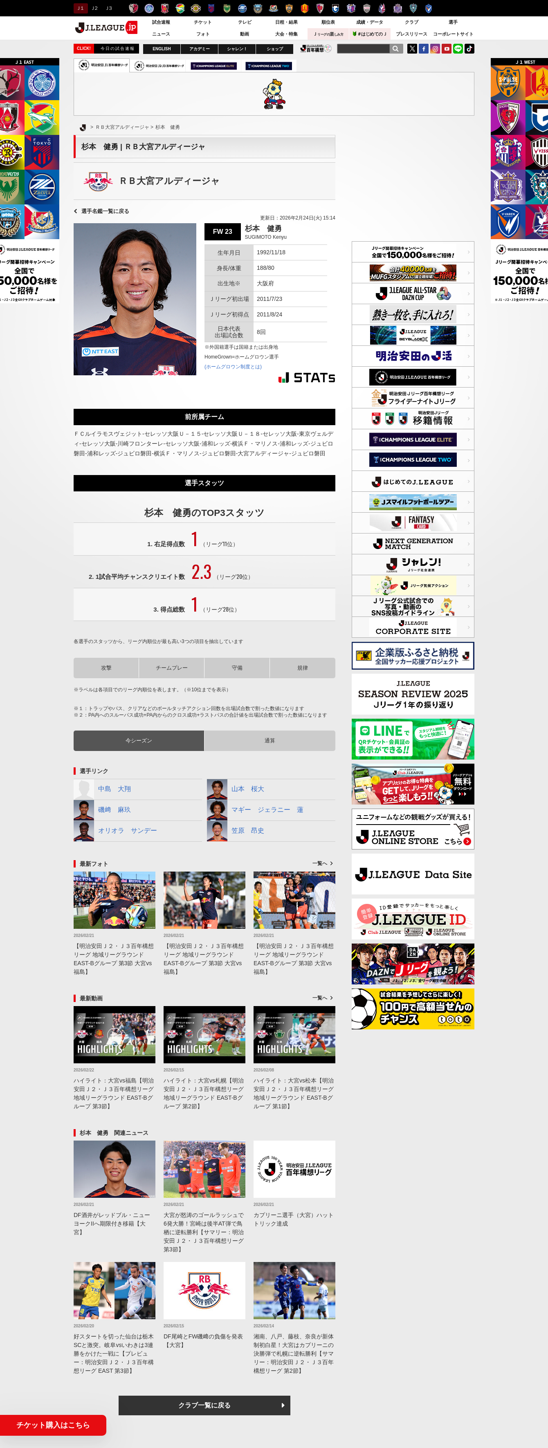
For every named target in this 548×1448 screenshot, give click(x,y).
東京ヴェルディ (227, 8)
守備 (237, 668)
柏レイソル (196, 8)
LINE (458, 49)
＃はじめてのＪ (370, 33)
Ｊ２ (93, 8)
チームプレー (172, 668)
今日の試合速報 (118, 48)
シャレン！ (237, 49)
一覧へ (319, 863)
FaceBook (424, 49)
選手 (453, 22)
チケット (203, 22)
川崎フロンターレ (258, 8)
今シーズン (139, 740)
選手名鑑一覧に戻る (105, 211)
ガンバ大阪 (335, 8)
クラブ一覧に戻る (204, 1405)
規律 (302, 668)
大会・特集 (286, 33)
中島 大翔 (102, 789)
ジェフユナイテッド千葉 (180, 8)
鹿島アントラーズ (133, 8)
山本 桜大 (235, 789)
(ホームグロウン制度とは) (233, 367)
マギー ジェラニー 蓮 (255, 810)
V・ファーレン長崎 (429, 8)
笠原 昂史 (235, 831)
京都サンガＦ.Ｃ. (320, 8)
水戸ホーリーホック (149, 8)
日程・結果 (286, 22)
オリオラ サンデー (115, 831)
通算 (270, 740)
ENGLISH (162, 49)
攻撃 (106, 668)
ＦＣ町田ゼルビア (242, 8)
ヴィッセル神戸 (367, 8)
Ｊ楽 (328, 33)
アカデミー (199, 49)
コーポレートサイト (453, 33)
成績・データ (369, 22)
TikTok (469, 49)
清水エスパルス (289, 8)
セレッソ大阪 (351, 8)
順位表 (328, 22)
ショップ (275, 49)
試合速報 (161, 22)
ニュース (161, 33)
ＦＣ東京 (211, 8)
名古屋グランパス (304, 8)
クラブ (411, 22)
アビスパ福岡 (413, 8)
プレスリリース (411, 33)
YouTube (446, 49)
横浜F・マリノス (273, 8)
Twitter (412, 49)
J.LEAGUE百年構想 (316, 48)
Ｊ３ (108, 8)
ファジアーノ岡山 (382, 8)
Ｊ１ (79, 8)
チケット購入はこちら (53, 1425)
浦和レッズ (164, 8)
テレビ (245, 22)
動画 (244, 33)
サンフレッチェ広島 (398, 8)
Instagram (435, 49)
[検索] (395, 48)
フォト (203, 33)
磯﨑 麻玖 (102, 810)
